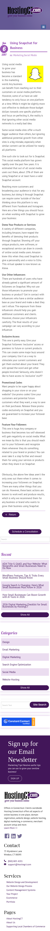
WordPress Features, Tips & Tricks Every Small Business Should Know (23, 576)
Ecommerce (11, 897)
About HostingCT (14, 918)
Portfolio (10, 901)
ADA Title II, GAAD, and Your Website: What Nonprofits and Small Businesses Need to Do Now (24, 566)
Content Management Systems (20, 890)
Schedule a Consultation (25, 531)
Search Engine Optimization (16, 664)
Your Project (12, 893)
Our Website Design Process (19, 886)
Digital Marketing (11, 657)
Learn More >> (10, 827)
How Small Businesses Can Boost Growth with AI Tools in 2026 (24, 596)
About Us (10, 922)
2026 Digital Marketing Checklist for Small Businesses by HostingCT (24, 605)
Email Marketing (10, 649)
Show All (25, 614)
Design (6, 642)
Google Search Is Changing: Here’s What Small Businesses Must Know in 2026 (23, 586)
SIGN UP (15, 778)
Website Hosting (10, 679)
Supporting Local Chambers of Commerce (25, 926)
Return (10, 514)
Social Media (8, 672)
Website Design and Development (22, 882)
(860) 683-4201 (13, 861)
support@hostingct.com (17, 864)
